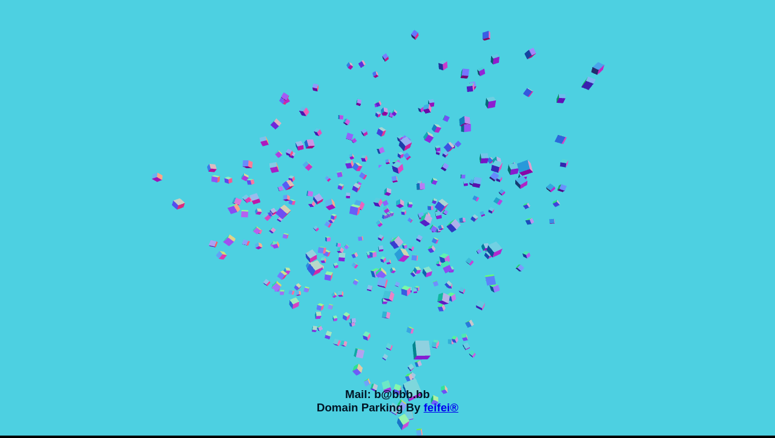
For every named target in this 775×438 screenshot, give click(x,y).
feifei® (441, 407)
